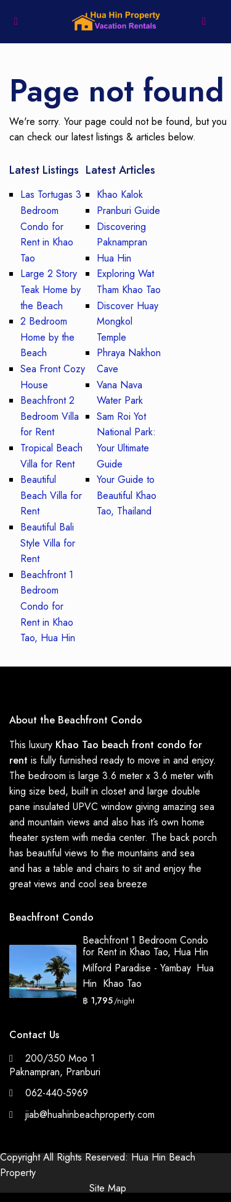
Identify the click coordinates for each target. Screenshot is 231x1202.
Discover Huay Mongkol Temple (127, 321)
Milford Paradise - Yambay (136, 968)
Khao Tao (122, 983)
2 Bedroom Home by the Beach (47, 337)
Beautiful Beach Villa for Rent (51, 495)
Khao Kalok (120, 194)
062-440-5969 (56, 1093)
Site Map (107, 1188)
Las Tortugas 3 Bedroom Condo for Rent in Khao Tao (50, 226)
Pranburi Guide (128, 210)
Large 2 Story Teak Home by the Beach (50, 289)
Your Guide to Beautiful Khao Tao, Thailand (126, 495)
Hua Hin (114, 258)
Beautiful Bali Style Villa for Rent (47, 543)
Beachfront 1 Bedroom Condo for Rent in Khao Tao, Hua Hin (47, 606)
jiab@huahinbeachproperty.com (90, 1114)
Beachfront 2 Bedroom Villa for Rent (49, 416)
